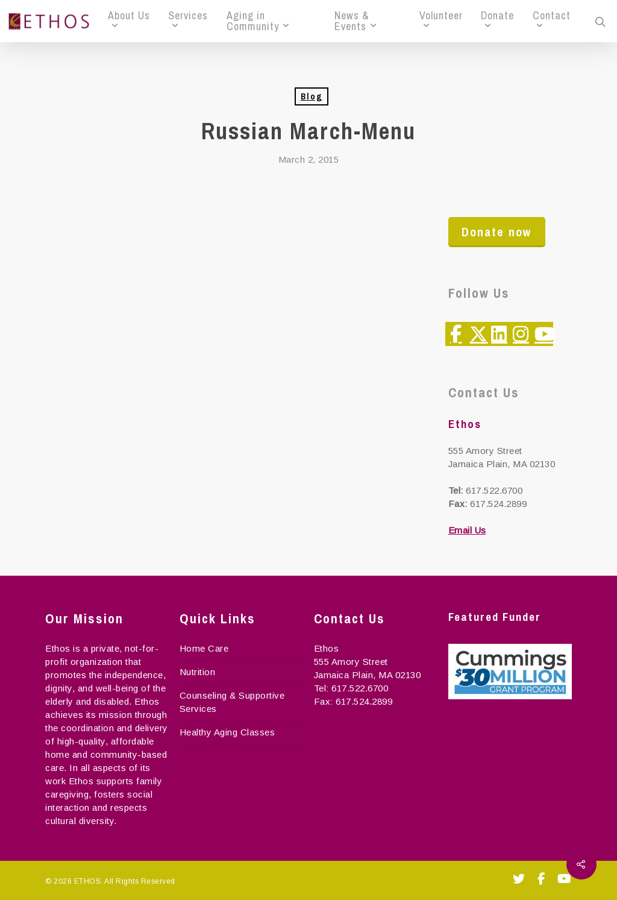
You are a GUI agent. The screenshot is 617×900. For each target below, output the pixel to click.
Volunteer (441, 18)
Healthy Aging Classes (227, 732)
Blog (311, 96)
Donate (497, 18)
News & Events (355, 21)
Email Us (467, 530)
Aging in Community (258, 21)
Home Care (204, 648)
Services (188, 18)
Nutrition (198, 672)
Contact (552, 18)
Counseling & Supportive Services (232, 702)
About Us (129, 18)
